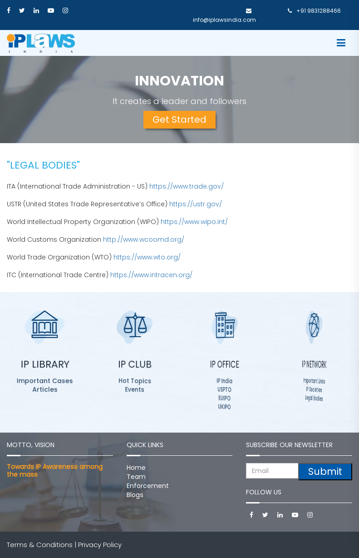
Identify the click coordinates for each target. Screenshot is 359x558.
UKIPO (224, 407)
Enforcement (148, 485)
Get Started (179, 119)
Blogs (135, 494)
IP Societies (314, 389)
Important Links (314, 381)
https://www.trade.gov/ (186, 186)
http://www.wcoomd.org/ (143, 239)
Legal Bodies (314, 398)
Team (136, 476)
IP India (224, 381)
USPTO (224, 389)
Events (135, 389)
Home (136, 467)
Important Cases (45, 381)
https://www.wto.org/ (147, 257)
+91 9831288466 (314, 11)
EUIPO (224, 398)
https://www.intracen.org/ (151, 274)
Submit (325, 471)
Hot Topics (134, 381)
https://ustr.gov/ (195, 204)
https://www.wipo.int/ (194, 221)
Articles (45, 389)
